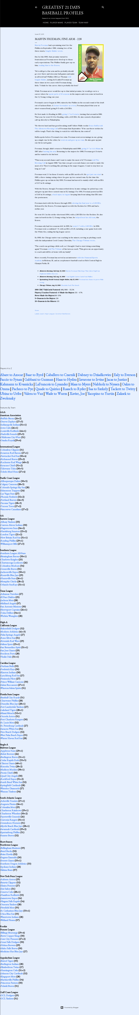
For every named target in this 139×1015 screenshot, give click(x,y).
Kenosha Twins (8, 766)
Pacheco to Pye (22, 389)
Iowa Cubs (6, 427)
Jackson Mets (7, 600)
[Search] (102, 6)
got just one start (94, 174)
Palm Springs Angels (10, 634)
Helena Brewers (8, 945)
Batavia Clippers (8, 882)
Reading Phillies (8, 540)
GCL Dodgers (7, 995)
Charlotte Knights (9, 559)
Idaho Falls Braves (9, 948)
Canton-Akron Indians (12, 525)
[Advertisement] (69, 338)
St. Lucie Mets (7, 722)
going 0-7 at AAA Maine (91, 148)
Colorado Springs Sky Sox (13, 487)
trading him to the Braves (49, 65)
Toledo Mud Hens (9, 471)
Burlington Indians (10, 964)
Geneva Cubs (7, 891)
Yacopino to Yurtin (100, 393)
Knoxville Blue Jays (10, 575)
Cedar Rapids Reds (10, 760)
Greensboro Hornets (10, 822)
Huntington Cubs (9, 970)
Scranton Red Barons (62, 314)
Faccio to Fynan (11, 379)
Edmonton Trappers (10, 490)
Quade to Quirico (47, 389)
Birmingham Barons (10, 556)
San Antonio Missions (11, 606)
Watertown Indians (9, 917)
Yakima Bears (6, 869)
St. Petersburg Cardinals (12, 725)
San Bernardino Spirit (11, 647)
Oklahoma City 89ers (11, 437)
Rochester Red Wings (11, 462)
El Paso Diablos (8, 597)
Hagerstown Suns (9, 528)
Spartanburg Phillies (10, 832)
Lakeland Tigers (8, 710)
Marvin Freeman (41, 45)
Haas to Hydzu (66, 379)
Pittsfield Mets (7, 907)
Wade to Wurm (56, 393)
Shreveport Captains (10, 609)
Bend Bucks (6, 851)
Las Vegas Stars (8, 493)
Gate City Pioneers (9, 938)
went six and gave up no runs (72, 140)
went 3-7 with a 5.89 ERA (83, 226)
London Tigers (8, 534)
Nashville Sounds (9, 434)
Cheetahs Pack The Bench (70, 285)
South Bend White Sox (11, 782)
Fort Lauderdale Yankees (12, 706)
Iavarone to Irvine (91, 379)
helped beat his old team (85, 217)
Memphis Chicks (9, 581)
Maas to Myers (80, 384)
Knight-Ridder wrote (54, 51)
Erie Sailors (6, 888)
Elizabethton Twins (10, 967)
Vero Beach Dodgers (10, 732)
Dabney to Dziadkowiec (94, 374)
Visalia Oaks (6, 656)
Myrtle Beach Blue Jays (11, 826)
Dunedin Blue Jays (9, 703)
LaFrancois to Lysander (51, 384)
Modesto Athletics (9, 631)
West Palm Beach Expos (11, 735)
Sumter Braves (7, 835)
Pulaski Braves (7, 986)
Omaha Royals (7, 440)
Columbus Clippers (10, 449)
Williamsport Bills (8, 543)
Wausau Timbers (8, 791)
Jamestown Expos (9, 898)
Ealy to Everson (124, 374)
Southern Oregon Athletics (14, 863)
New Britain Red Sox (10, 537)
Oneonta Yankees (9, 904)
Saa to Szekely (98, 389)
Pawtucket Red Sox (10, 456)
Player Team (70, 23)
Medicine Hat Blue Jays (12, 951)
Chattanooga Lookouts (12, 562)
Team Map (82, 23)
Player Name (55, 23)
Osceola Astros (8, 716)
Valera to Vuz (33, 393)
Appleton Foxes (8, 750)
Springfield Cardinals (11, 785)
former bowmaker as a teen (65, 105)
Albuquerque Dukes (10, 481)
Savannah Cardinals (10, 829)
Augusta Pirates (8, 804)
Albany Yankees (8, 521)
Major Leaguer (50, 314)
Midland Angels (8, 603)
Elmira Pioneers (8, 885)
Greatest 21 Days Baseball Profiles (62, 10)
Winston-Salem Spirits (10, 688)
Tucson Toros (7, 506)
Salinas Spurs (7, 644)
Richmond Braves (9, 459)
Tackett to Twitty (122, 389)
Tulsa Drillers (6, 612)
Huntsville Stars (8, 578)
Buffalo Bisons (7, 418)
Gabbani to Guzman (38, 379)
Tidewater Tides (8, 468)
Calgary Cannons (9, 484)
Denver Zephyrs (8, 421)
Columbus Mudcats (10, 565)
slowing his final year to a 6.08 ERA (86, 203)
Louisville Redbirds (10, 430)
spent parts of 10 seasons (59, 94)
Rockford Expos (8, 779)
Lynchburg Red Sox (10, 675)
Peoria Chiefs (7, 772)
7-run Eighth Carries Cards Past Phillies (79, 277)
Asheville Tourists (9, 800)
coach (42, 314)
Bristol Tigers (7, 960)
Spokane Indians (8, 866)
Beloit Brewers (7, 753)
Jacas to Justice (116, 379)
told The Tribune (55, 249)
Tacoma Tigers (7, 503)
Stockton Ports (8, 653)
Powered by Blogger (70, 1007)
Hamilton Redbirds (10, 895)
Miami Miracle (7, 713)
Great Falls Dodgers (10, 942)
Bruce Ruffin (94, 126)
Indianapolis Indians (10, 424)
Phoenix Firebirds (9, 496)
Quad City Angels (9, 775)
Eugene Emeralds (9, 857)
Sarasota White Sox (9, 728)
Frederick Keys (8, 669)
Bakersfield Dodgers (10, 628)
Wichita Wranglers (9, 615)
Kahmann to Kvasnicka (16, 384)
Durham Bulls (7, 666)
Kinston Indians (8, 672)
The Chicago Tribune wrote (83, 240)
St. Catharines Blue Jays (12, 910)
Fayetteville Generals (10, 816)
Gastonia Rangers (9, 819)
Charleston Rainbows (11, 810)
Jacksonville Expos (9, 572)
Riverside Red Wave (10, 641)
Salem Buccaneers (9, 684)
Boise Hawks (7, 854)
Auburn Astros (8, 879)
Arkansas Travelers (9, 594)
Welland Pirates (7, 920)
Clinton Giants (8, 763)
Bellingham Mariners (10, 848)
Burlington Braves (9, 757)
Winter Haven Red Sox (11, 738)
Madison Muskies (9, 769)
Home (45, 23)
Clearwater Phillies (9, 700)
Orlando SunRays (9, 584)
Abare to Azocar (11, 374)
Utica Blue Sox (7, 913)
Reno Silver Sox (8, 637)
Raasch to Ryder (74, 389)
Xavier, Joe (77, 393)
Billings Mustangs (9, 932)
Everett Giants (7, 860)
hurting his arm (49, 151)
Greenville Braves (9, 568)
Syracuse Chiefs (8, 465)
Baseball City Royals (10, 697)
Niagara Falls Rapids (10, 901)
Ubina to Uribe (10, 393)
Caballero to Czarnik (60, 374)
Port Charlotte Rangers (12, 719)
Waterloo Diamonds (9, 788)
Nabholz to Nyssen (106, 384)
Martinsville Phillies (10, 979)
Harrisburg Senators (10, 531)
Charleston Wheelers (10, 813)
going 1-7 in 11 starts (70, 114)
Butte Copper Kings (10, 935)
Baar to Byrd (34, 374)
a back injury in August (61, 194)
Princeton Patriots (9, 982)
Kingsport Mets (8, 976)
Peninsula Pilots (8, 678)
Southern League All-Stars (13, 553)
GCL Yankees (7, 998)
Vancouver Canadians (10, 509)
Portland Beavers (9, 499)
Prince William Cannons (12, 681)
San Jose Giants (8, 650)
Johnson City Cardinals (12, 973)
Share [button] (37, 310)
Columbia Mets (8, 807)
